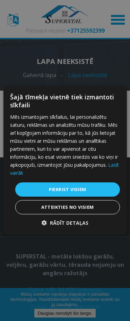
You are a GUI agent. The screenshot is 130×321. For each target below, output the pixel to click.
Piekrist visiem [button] (67, 189)
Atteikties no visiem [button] (67, 207)
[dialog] (65, 160)
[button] (65, 223)
